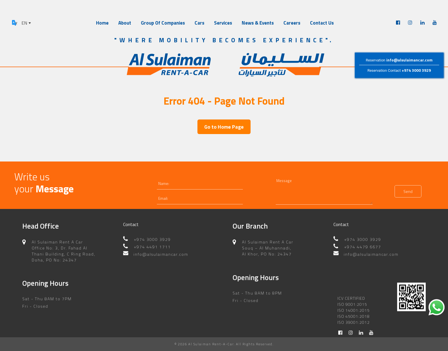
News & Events (258, 23)
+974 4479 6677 (362, 248)
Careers (291, 23)
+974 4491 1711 (152, 248)
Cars (199, 23)
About (124, 23)
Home (102, 23)
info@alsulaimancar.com (409, 60)
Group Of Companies (163, 23)
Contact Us (322, 23)
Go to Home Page (224, 127)
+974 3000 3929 (416, 70)
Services (223, 23)
